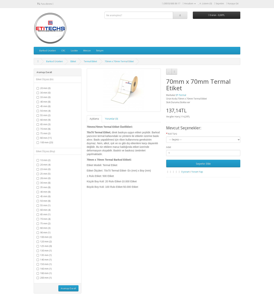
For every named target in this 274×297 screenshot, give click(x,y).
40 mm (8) (43, 101)
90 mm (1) (43, 232)
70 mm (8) (43, 128)
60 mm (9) (43, 119)
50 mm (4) (43, 110)
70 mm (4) (43, 218)
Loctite (74, 50)
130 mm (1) (44, 250)
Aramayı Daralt (68, 288)
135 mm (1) (44, 255)
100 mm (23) (45, 142)
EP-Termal (181, 95)
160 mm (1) (44, 268)
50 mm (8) (43, 200)
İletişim (99, 50)
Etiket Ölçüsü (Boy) (45, 151)
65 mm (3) (43, 124)
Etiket (73, 61)
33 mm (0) (43, 97)
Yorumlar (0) (111, 118)
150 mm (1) (44, 264)
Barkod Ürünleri (47, 50)
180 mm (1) (44, 273)
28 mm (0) (43, 178)
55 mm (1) (43, 205)
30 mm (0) (43, 92)
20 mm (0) (43, 88)
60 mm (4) (43, 209)
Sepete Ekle (203, 163)
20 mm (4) (43, 164)
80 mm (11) (44, 137)
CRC (63, 50)
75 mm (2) (43, 133)
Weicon (87, 50)
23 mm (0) (43, 169)
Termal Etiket (90, 61)
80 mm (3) (43, 228)
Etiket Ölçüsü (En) (44, 79)
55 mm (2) (43, 115)
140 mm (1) (44, 259)
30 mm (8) (43, 182)
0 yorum (185, 171)
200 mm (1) (44, 277)
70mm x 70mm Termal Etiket (119, 61)
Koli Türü (172, 133)
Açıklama (94, 118)
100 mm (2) (44, 237)
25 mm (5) (43, 173)
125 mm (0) (44, 246)
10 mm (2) (43, 160)
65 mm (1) (43, 214)
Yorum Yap (197, 171)
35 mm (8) (43, 187)
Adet (168, 147)
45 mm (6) (43, 106)
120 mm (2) (44, 241)
